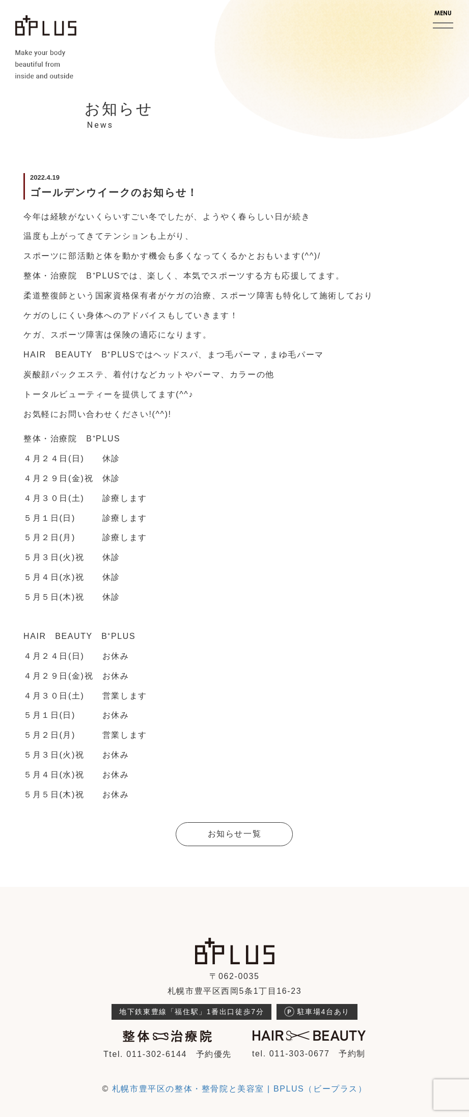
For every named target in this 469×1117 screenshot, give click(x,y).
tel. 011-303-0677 (291, 1053)
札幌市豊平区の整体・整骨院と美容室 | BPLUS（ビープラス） (239, 1088)
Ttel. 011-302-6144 (145, 1054)
